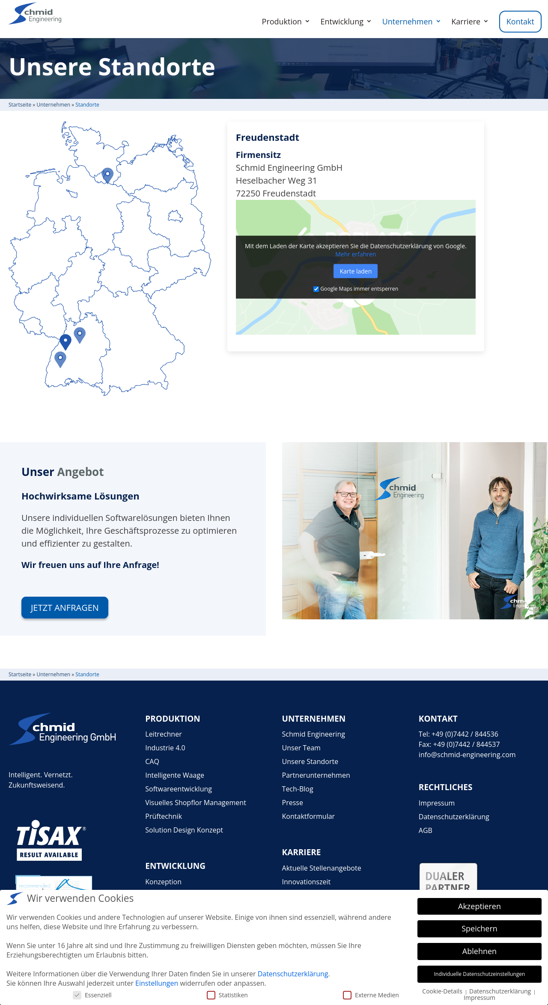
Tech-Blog (297, 789)
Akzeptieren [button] (479, 906)
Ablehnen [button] (479, 951)
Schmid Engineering (313, 734)
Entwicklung (342, 21)
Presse (292, 802)
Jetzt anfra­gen (65, 607)
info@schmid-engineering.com (467, 754)
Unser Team (301, 747)
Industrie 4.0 (165, 747)
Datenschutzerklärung (454, 816)
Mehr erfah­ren (355, 254)
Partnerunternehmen (316, 775)
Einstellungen (156, 983)
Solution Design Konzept (184, 830)
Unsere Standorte (310, 761)
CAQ (152, 761)
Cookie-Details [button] (443, 991)
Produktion (282, 21)
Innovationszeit (306, 881)
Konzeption (163, 881)
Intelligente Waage (174, 775)
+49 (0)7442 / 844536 (465, 734)
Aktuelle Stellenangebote (321, 868)
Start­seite (20, 104)
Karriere (465, 21)
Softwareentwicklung (178, 789)
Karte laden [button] (356, 271)
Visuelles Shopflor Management (195, 802)
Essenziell (92, 995)
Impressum (437, 803)
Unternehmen (407, 21)
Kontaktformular (308, 816)
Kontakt (520, 21)
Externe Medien (371, 995)
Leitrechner (163, 734)
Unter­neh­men (53, 104)
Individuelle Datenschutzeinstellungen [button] (479, 974)
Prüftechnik (163, 816)
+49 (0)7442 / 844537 (466, 744)
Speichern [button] (479, 928)
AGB (425, 830)
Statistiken (227, 995)
